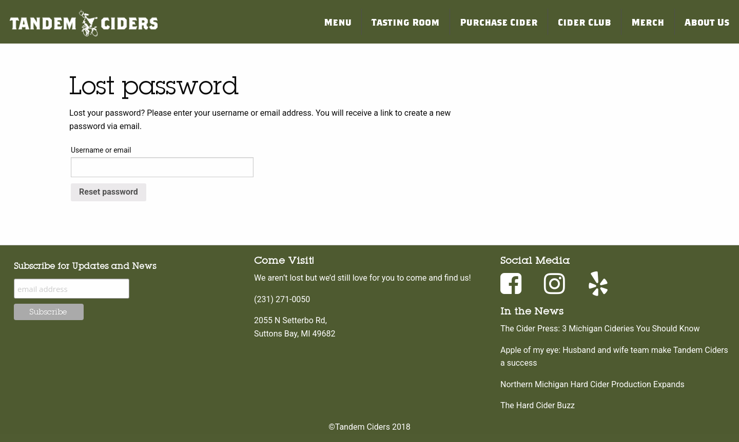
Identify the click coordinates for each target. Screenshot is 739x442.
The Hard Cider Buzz (537, 405)
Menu (338, 22)
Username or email (101, 150)
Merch (647, 22)
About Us (707, 22)
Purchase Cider (499, 22)
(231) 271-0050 (282, 299)
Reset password (108, 192)
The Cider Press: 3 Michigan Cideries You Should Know (599, 328)
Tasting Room (405, 22)
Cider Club (584, 22)
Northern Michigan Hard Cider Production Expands (592, 384)
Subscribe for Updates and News (85, 266)
